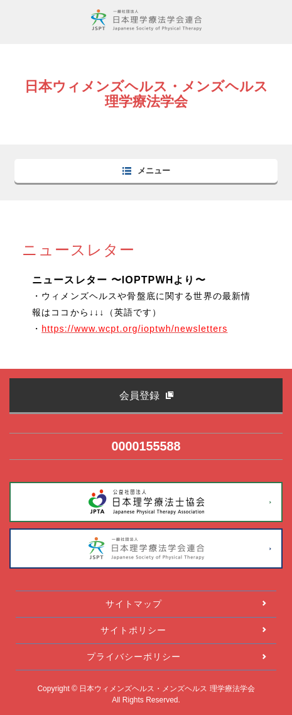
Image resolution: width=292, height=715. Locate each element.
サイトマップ (133, 604)
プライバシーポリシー (134, 657)
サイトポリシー (133, 630)
